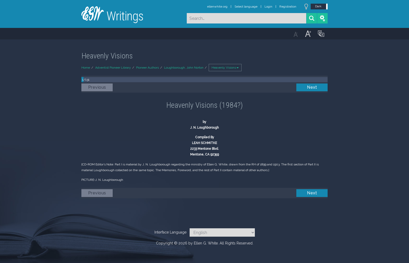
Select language (245, 6)
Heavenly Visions (225, 67)
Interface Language (170, 232)
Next (312, 87)
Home (85, 67)
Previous (97, 87)
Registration (287, 6)
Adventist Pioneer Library (113, 67)
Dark (318, 6)
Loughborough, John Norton (183, 67)
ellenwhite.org (217, 6)
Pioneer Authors (147, 67)
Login (268, 6)
